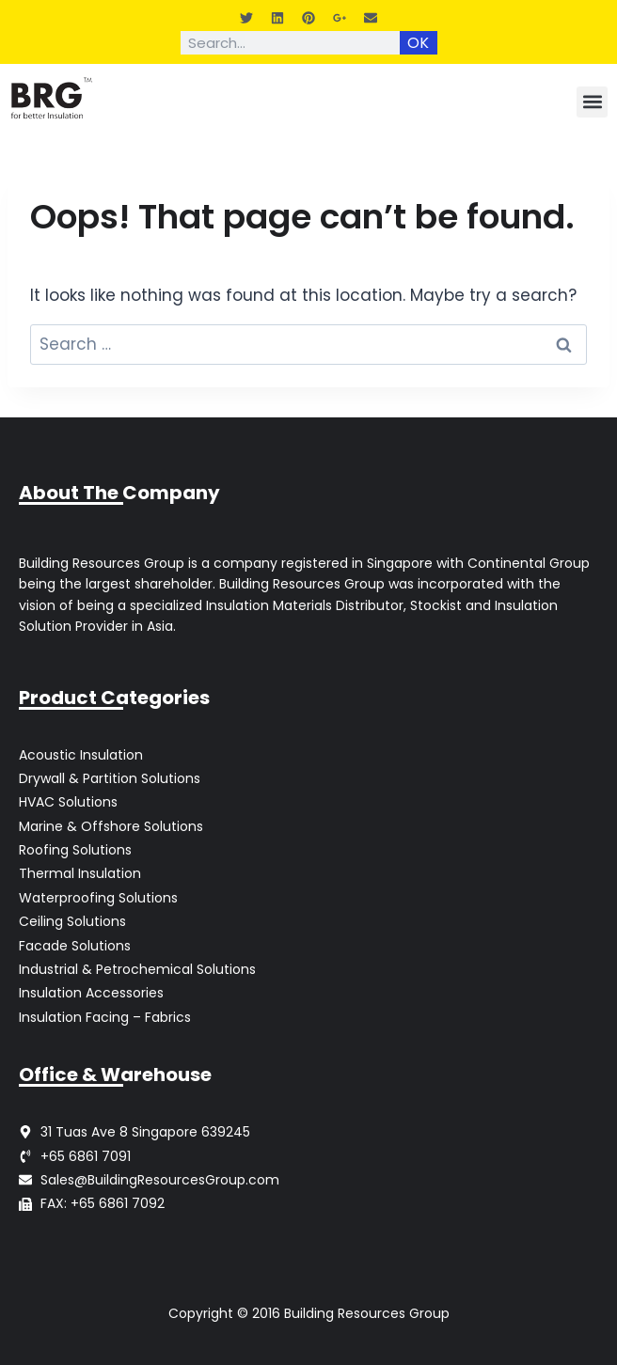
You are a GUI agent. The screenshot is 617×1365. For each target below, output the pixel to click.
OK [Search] (418, 43)
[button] (592, 102)
